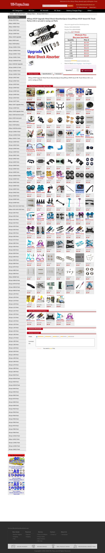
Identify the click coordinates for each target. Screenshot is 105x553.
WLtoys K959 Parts (14, 392)
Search (70, 5)
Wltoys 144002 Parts (14, 26)
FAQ (14, 538)
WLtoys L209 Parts (14, 297)
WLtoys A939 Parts (14, 253)
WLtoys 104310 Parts (14, 436)
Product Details (33, 74)
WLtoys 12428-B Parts (14, 135)
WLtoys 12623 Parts (14, 145)
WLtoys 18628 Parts (14, 185)
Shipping (28, 536)
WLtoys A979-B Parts (14, 283)
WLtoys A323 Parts (14, 223)
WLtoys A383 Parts (14, 243)
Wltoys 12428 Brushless (15, 128)
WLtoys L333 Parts (14, 324)
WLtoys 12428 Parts (14, 108)
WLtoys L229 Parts (14, 304)
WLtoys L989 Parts (14, 368)
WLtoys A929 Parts (14, 250)
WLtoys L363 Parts (14, 334)
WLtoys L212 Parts (14, 307)
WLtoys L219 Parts (14, 300)
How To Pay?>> (87, 63)
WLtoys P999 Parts (14, 432)
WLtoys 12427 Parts (14, 101)
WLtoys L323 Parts (14, 321)
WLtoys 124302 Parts (14, 446)
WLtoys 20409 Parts (14, 199)
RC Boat (57, 10)
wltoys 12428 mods (14, 121)
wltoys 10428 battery (14, 43)
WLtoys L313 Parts (14, 317)
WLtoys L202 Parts (14, 294)
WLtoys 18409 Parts (14, 172)
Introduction (65, 534)
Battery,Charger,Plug (74, 10)
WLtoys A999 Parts (14, 273)
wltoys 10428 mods (14, 40)
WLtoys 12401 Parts (14, 77)
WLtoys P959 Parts (14, 419)
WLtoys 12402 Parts (14, 81)
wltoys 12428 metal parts (15, 118)
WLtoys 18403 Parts (14, 162)
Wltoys (72, 1)
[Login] (85, 1)
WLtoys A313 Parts (14, 219)
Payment (28, 534)
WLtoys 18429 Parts (14, 182)
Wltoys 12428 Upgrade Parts (16, 111)
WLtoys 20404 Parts (14, 196)
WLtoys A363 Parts (14, 236)
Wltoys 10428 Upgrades (15, 37)
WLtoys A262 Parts (14, 212)
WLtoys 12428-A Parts (14, 131)
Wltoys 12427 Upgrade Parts (16, 104)
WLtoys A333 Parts (14, 226)
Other (90, 10)
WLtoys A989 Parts (14, 270)
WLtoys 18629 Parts (14, 189)
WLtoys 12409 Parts (14, 94)
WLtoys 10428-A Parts (14, 47)
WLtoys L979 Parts (14, 365)
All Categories (17, 10)
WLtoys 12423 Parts (14, 97)
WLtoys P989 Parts (14, 429)
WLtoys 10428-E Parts (14, 74)
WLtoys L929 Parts (14, 348)
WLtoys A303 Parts (14, 216)
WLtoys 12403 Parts (14, 84)
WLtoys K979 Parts (14, 398)
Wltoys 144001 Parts (54, 8)
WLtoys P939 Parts (14, 412)
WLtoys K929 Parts (14, 375)
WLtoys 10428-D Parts (14, 70)
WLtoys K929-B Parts (14, 378)
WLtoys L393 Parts (14, 344)
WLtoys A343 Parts (14, 229)
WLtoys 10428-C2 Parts (15, 67)
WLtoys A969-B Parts (14, 280)
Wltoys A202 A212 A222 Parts (16, 206)
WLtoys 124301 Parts (14, 442)
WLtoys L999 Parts (14, 371)
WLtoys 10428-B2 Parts (15, 60)
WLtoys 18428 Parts (14, 179)
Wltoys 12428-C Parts (14, 138)
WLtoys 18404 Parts (14, 165)
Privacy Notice (41, 536)
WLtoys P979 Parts (14, 425)
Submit (39, 348)
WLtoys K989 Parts (14, 402)
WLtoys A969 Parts (14, 263)
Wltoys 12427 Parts (62, 8)
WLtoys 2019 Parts (14, 20)
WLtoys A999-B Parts (14, 290)
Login (50, 348)
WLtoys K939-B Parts (14, 385)
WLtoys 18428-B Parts (14, 175)
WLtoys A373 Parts (14, 239)
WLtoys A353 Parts (14, 233)
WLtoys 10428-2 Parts (14, 57)
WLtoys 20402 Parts (14, 192)
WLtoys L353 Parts (14, 331)
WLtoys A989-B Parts (14, 287)
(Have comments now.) (83, 61)
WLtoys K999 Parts (14, 405)
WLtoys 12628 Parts (14, 148)
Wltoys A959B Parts (14, 277)
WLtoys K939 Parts (14, 381)
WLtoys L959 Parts (14, 358)
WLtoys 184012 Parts (14, 449)
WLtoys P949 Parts (14, 415)
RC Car (32, 10)
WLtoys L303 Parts (14, 314)
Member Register (17, 534)
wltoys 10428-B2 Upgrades (16, 64)
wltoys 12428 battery (14, 125)
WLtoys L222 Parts (14, 310)
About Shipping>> (77, 63)
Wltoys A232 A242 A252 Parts (16, 209)
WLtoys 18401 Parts (14, 155)
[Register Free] (92, 1)
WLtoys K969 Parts (14, 395)
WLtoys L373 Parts (14, 338)
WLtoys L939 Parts (14, 351)
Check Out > (92, 7)
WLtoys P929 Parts (14, 409)
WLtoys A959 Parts (14, 260)
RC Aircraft (44, 10)
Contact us (53, 534)
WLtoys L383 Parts (14, 341)
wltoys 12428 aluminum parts (16, 114)
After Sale (39, 541)
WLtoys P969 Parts (14, 422)
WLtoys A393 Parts (14, 246)
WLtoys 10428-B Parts (14, 50)
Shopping (15, 536)
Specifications (47, 74)
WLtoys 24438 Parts (14, 202)
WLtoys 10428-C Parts (14, 54)
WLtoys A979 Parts (14, 267)
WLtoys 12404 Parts (14, 87)
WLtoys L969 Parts (14, 361)
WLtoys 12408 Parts (14, 91)
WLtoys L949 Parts (14, 354)
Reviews (58, 74)
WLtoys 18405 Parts (14, 168)
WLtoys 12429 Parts (14, 141)
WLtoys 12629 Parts (14, 152)
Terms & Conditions (42, 534)
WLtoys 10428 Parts (14, 33)
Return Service (41, 538)
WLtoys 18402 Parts (14, 158)
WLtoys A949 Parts (14, 256)
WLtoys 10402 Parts (14, 30)
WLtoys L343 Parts (14, 327)
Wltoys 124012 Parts (14, 439)
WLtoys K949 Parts (14, 388)
